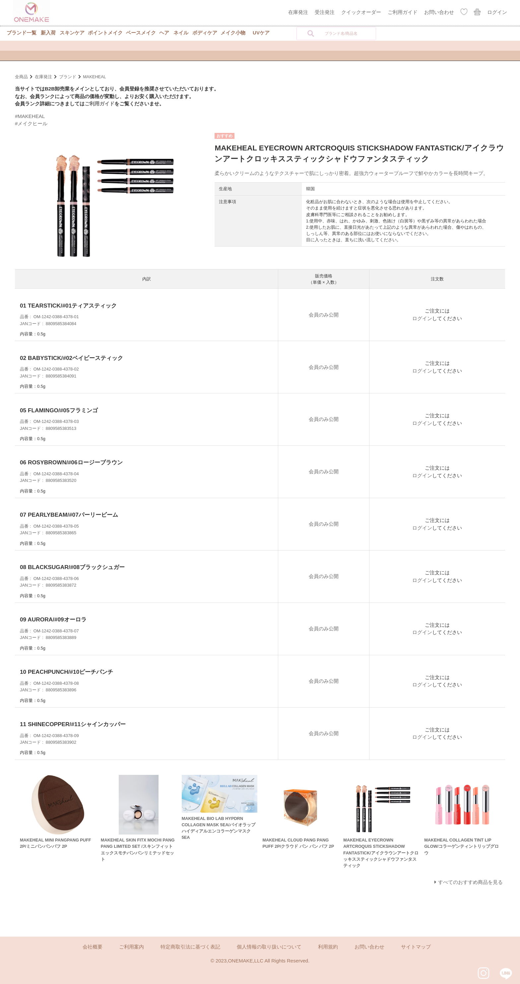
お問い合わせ (439, 12)
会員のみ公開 (324, 315)
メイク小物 (233, 32)
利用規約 (328, 947)
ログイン (497, 12)
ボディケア (204, 32)
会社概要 (92, 947)
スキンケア (72, 32)
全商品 (21, 76)
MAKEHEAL (94, 76)
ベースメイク (141, 32)
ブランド (67, 76)
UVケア (261, 32)
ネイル (180, 32)
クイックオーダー (361, 12)
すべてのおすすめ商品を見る (470, 882)
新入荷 (48, 32)
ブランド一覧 (21, 32)
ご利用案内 (131, 947)
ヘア (164, 32)
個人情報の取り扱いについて (269, 947)
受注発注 (325, 12)
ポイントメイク (105, 32)
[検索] (311, 33)
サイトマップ (416, 947)
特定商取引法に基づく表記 (190, 947)
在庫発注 (298, 12)
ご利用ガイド (403, 12)
